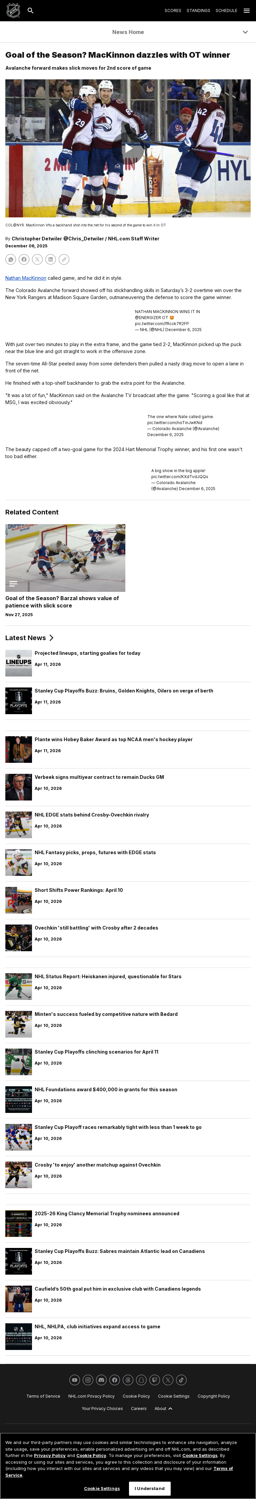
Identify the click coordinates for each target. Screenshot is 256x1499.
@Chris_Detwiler (83, 238)
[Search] (31, 11)
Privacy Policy (50, 1455)
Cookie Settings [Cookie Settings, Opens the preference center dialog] (102, 1488)
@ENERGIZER (148, 317)
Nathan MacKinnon (25, 278)
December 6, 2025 (183, 329)
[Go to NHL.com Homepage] (13, 11)
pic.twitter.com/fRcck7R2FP (162, 323)
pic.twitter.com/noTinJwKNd (174, 422)
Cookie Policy (91, 1455)
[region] (128, 1466)
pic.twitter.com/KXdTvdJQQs (179, 476)
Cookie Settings (200, 1455)
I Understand (150, 1488)
